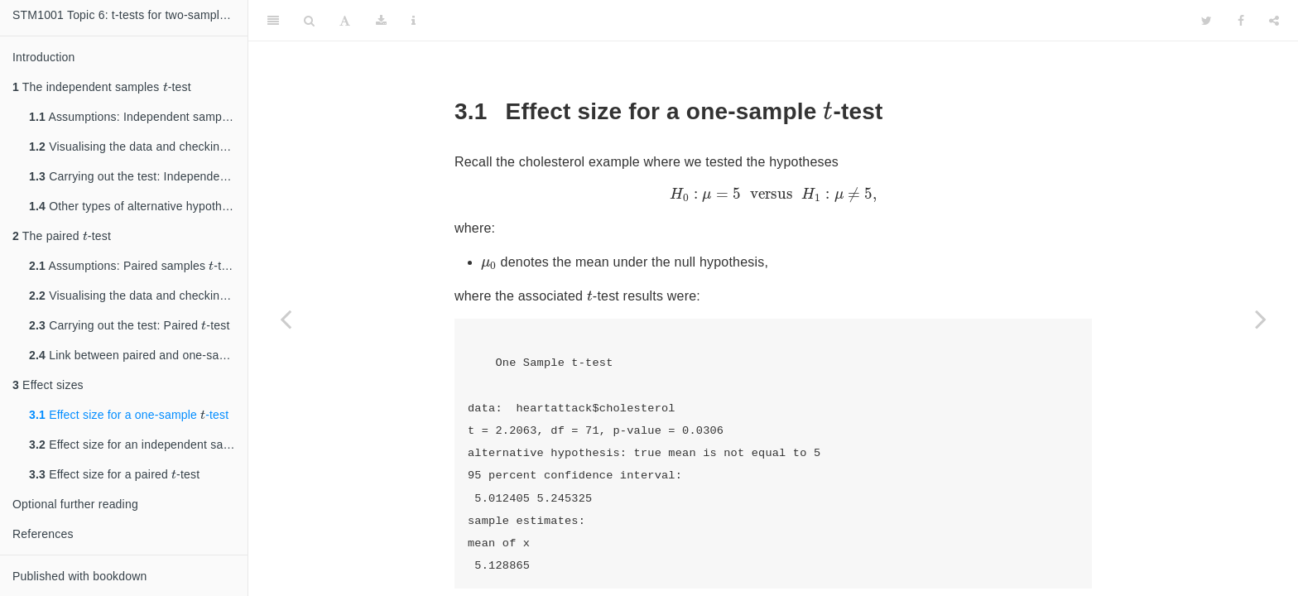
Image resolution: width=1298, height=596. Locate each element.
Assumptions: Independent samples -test (138, 114)
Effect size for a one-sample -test (128, 412)
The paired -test (61, 233)
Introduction (43, 57)
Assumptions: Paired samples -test (133, 263)
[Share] (1274, 20)
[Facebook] (1241, 20)
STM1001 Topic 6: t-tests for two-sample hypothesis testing (130, 15)
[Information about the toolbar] (413, 20)
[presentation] (165, 86)
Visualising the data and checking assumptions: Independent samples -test (138, 144)
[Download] (381, 20)
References (43, 534)
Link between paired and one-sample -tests (138, 353)
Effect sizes (48, 385)
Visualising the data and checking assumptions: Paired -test (138, 293)
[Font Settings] (345, 20)
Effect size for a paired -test (114, 472)
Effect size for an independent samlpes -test (138, 442)
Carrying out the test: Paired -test (129, 323)
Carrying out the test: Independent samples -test (138, 174)
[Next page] (1260, 318)
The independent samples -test (101, 84)
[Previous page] (285, 318)
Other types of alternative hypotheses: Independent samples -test (138, 204)
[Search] (309, 20)
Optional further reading (75, 504)
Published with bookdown (79, 576)
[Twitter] (1206, 20)
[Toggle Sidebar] (273, 20)
